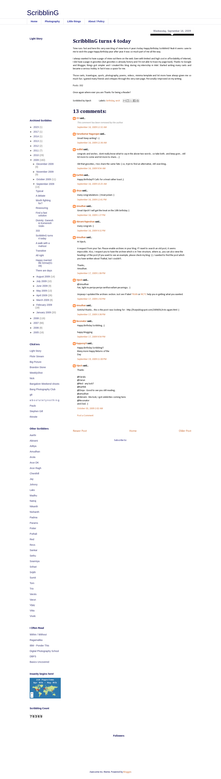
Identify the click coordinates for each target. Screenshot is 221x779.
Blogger (127, 772)
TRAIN (135, 294)
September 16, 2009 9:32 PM (91, 230)
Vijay (32, 605)
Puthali (33, 533)
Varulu (33, 594)
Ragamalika (36, 640)
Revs (32, 544)
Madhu (33, 495)
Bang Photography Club (42, 389)
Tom (32, 583)
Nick (32, 378)
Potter (33, 528)
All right (40, 255)
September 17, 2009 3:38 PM (91, 314)
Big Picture (35, 362)
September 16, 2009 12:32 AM (92, 127)
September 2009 (45, 184)
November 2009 (45, 171)
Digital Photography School (44, 651)
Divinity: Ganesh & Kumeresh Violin (44, 223)
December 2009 (45, 164)
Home (34, 21)
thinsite (33, 416)
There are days (44, 270)
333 (38, 230)
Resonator (81, 321)
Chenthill (34, 473)
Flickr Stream (37, 356)
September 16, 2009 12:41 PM (92, 199)
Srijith (33, 572)
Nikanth (34, 506)
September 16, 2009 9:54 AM (91, 168)
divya (78, 190)
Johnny (33, 484)
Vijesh (79, 280)
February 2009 (44, 304)
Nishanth (34, 512)
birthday (110, 100)
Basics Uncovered (39, 662)
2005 (36, 332)
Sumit (33, 577)
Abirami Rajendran (85, 222)
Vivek (33, 616)
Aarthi (33, 435)
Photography (52, 21)
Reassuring (42, 208)
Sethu (33, 555)
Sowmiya (35, 561)
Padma (33, 517)
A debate (40, 195)
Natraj (33, 501)
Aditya (33, 446)
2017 (36, 131)
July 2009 (41, 281)
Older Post (185, 431)
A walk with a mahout (43, 244)
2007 (36, 323)
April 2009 (42, 295)
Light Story (35, 350)
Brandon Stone (38, 367)
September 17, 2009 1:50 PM (91, 299)
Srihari (33, 566)
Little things (74, 21)
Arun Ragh (35, 468)
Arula (32, 457)
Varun (33, 599)
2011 (36, 150)
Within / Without (38, 634)
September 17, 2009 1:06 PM (91, 273)
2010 (36, 155)
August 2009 (43, 276)
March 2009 (43, 300)
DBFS (33, 656)
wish (118, 100)
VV (77, 118)
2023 (36, 127)
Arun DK (34, 462)
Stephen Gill (36, 411)
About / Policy (96, 21)
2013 (36, 141)
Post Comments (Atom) (138, 440)
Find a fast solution (41, 214)
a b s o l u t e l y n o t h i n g (44, 400)
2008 (36, 318)
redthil (79, 149)
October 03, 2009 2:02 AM (90, 408)
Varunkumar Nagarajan (87, 134)
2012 (36, 145)
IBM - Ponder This (39, 645)
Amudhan (81, 206)
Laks (32, 490)
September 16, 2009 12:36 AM (92, 143)
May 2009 (41, 290)
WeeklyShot (36, 372)
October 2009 (44, 179)
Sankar (33, 550)
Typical (39, 191)
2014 (36, 136)
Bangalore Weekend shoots (44, 383)
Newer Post (80, 431)
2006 (36, 327)
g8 (31, 394)
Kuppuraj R (81, 343)
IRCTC (144, 294)
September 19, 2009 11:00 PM (92, 359)
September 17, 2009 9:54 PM (91, 337)
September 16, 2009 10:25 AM (92, 184)
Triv (32, 588)
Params (34, 523)
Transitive (41, 250)
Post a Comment (85, 415)
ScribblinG (43, 13)
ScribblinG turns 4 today (44, 237)
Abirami (34, 440)
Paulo (33, 405)
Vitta (32, 610)
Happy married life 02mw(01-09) (44, 263)
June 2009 (42, 285)
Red (32, 539)
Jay (31, 479)
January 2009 (44, 312)
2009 (36, 160)
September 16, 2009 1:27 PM (91, 215)
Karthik (79, 175)
